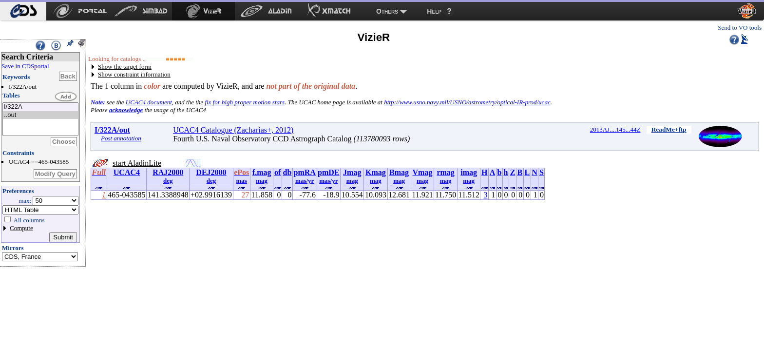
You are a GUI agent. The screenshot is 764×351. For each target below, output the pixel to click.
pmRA (305, 172)
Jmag (352, 172)
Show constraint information (134, 74)
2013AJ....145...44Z (615, 129)
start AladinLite (137, 163)
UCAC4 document (149, 102)
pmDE (328, 172)
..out (40, 115)
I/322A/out (112, 130)
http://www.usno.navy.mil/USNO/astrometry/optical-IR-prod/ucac (467, 102)
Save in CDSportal (25, 66)
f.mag (261, 172)
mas (241, 180)
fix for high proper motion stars (245, 102)
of (277, 172)
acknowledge (126, 110)
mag (261, 180)
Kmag (375, 172)
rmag (445, 172)
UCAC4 (127, 172)
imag (468, 172)
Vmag (423, 172)
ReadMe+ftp (669, 129)
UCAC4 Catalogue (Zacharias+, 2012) (233, 130)
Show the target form (125, 66)
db (287, 172)
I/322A (40, 107)
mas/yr (304, 180)
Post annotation (121, 138)
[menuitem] (23, 11)
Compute (21, 228)
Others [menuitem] (387, 11)
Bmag (399, 172)
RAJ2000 (168, 172)
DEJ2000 (211, 172)
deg (168, 180)
